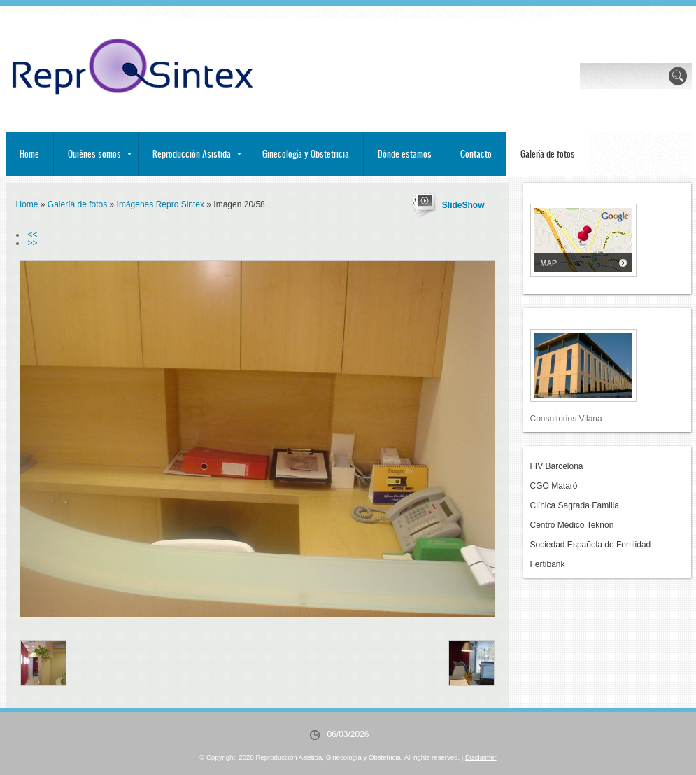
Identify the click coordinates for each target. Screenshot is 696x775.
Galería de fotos (547, 154)
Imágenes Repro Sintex (160, 204)
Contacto (476, 154)
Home (29, 154)
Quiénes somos (100, 154)
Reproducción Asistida (196, 154)
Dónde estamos (405, 154)
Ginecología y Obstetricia (305, 154)
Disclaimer (481, 757)
